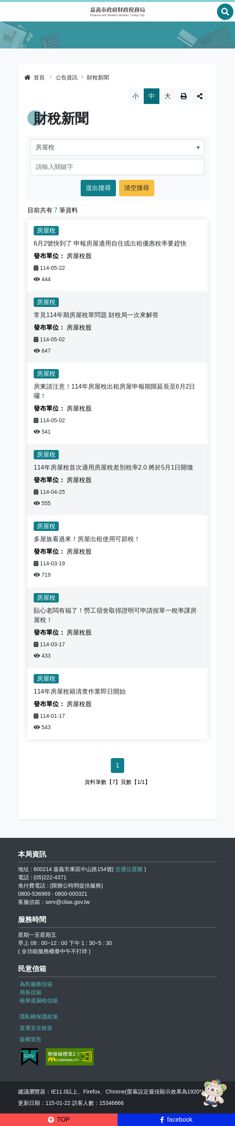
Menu (10, 12)
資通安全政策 (36, 1028)
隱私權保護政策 (39, 1016)
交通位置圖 (129, 869)
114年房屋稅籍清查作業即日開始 (80, 691)
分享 (200, 96)
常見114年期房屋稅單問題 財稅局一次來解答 (96, 315)
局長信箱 (31, 992)
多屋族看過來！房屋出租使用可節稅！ (87, 539)
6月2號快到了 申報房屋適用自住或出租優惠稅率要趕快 (110, 243)
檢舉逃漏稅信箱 (39, 1000)
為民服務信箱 (36, 984)
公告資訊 (67, 77)
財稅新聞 (98, 77)
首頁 (34, 77)
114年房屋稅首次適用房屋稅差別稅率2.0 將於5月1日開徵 (113, 467)
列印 (184, 96)
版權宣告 (31, 1039)
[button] (59, 1119)
